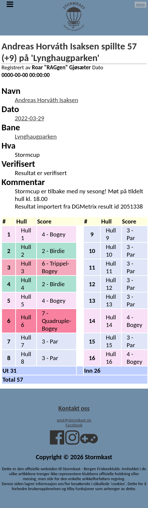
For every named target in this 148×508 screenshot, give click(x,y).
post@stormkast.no (74, 419)
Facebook (74, 424)
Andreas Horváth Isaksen (46, 100)
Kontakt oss (74, 408)
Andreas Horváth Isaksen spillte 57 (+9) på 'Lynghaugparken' (69, 52)
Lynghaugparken (36, 136)
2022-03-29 (29, 118)
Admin (140, 4)
